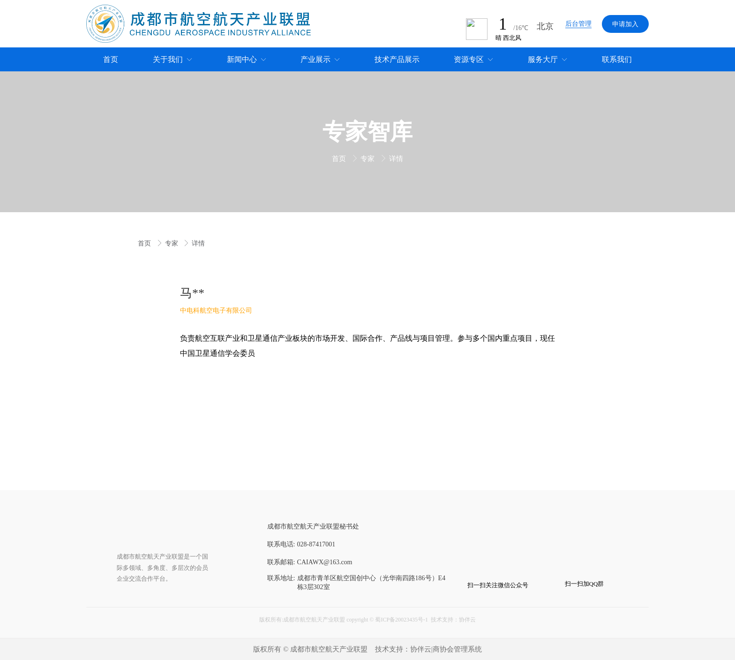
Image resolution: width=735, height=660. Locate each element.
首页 (340, 158)
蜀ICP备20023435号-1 (401, 619)
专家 (368, 158)
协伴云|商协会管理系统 (446, 649)
